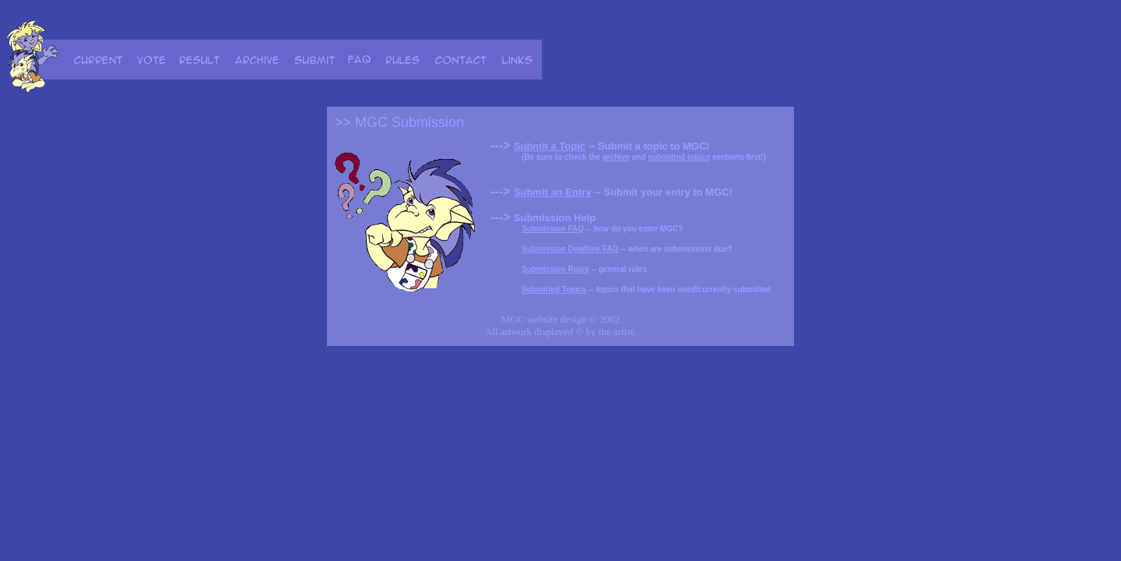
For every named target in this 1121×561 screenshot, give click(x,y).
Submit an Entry (553, 192)
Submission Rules (555, 269)
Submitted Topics (554, 289)
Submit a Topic (549, 146)
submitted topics (679, 157)
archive (616, 157)
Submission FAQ (553, 228)
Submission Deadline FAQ (570, 249)
